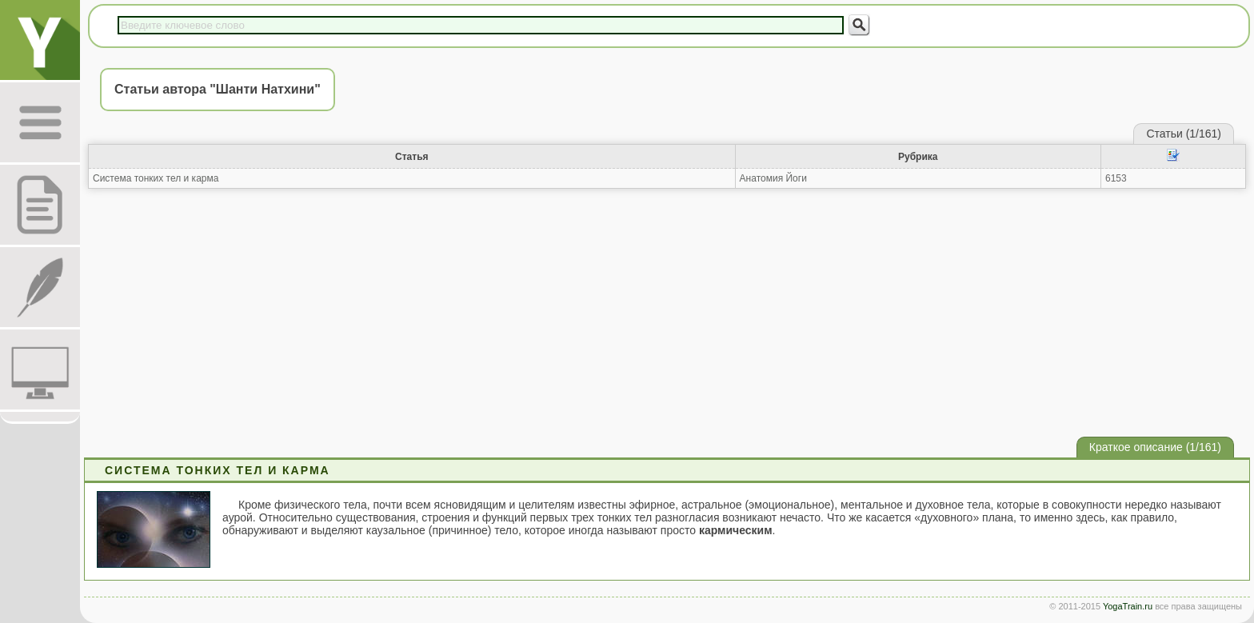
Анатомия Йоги (773, 178)
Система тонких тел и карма (155, 178)
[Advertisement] (667, 313)
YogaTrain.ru (1127, 606)
